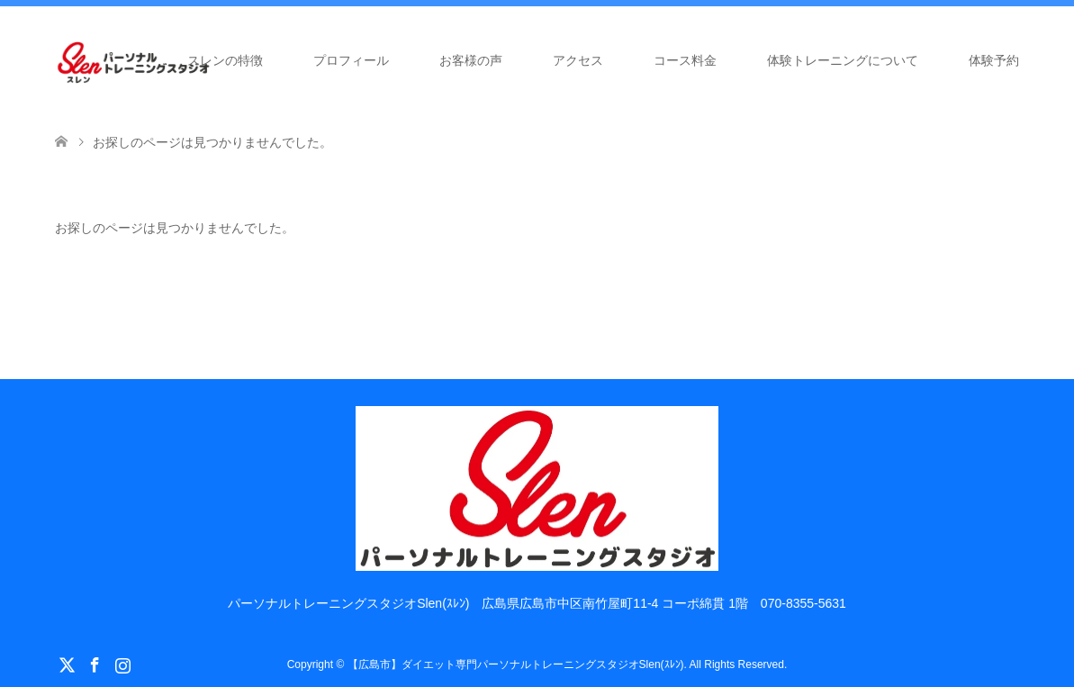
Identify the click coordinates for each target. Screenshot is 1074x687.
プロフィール (351, 60)
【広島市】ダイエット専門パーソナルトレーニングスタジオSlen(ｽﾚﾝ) (515, 664)
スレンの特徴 (225, 60)
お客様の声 (470, 60)
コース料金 (685, 60)
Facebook (94, 663)
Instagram (122, 663)
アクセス (578, 60)
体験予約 (994, 60)
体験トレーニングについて (842, 60)
